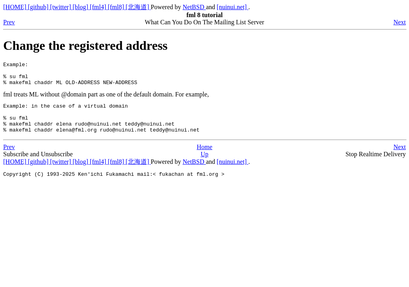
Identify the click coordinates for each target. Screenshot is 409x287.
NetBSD (194, 7)
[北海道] (138, 7)
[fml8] (117, 7)
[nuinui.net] (232, 7)
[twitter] (61, 7)
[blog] (81, 7)
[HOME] (15, 7)
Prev (9, 22)
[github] (39, 7)
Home (204, 157)
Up (204, 164)
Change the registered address (85, 45)
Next (399, 22)
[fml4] (99, 7)
